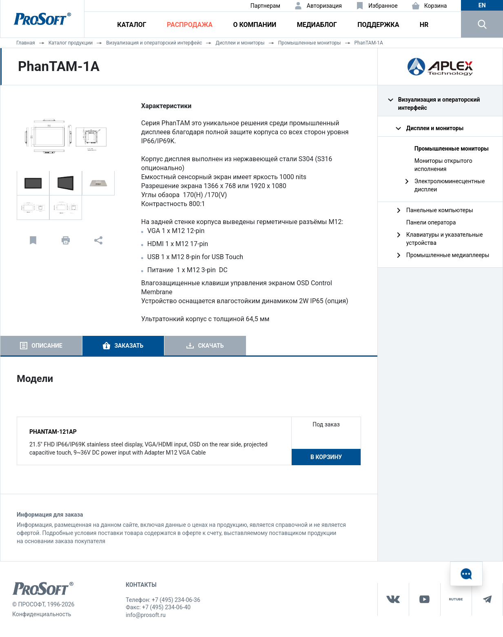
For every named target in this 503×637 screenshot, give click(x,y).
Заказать (128, 345)
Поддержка (378, 25)
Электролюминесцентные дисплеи (449, 185)
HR (424, 25)
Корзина (435, 5)
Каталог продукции (71, 43)
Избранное (383, 5)
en (482, 5)
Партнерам (265, 5)
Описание (46, 345)
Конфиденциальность (41, 614)
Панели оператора (431, 222)
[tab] (41, 345)
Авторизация (324, 5)
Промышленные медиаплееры (448, 255)
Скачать (211, 345)
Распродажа (190, 25)
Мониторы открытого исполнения (443, 165)
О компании (254, 25)
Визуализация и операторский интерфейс (154, 43)
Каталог (131, 25)
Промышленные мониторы (309, 43)
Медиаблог (317, 25)
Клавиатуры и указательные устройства (444, 238)
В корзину (326, 457)
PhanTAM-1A (369, 43)
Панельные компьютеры (439, 210)
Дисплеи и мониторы (239, 43)
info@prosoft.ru (146, 615)
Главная (25, 43)
